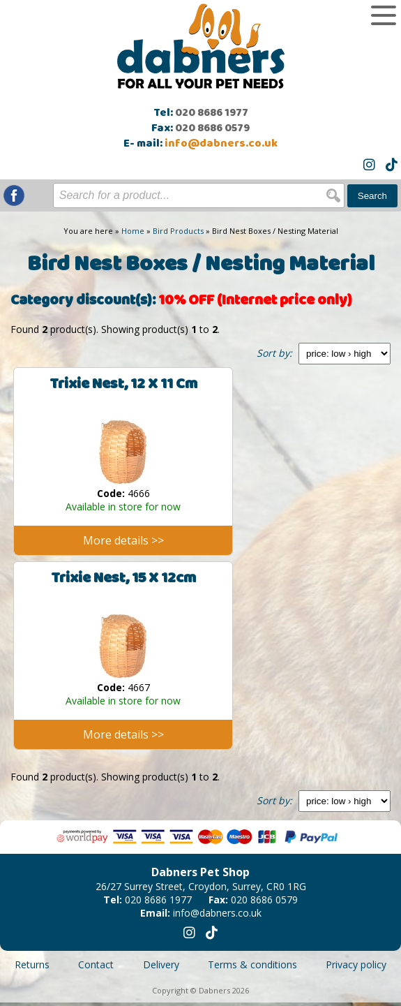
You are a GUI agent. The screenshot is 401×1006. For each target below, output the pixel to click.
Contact (96, 964)
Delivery (161, 964)
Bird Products (178, 230)
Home (132, 230)
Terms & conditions (252, 964)
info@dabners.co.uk (221, 143)
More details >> (123, 540)
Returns (32, 964)
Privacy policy (356, 964)
